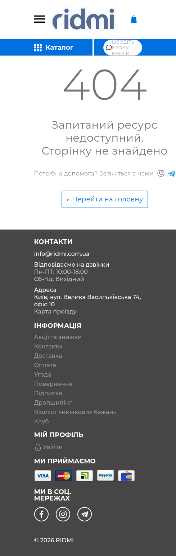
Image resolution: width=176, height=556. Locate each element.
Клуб (41, 421)
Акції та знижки (58, 337)
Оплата (45, 365)
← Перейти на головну (104, 199)
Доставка (48, 356)
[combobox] (122, 47)
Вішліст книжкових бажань (75, 412)
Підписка (48, 393)
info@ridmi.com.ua (62, 253)
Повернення (53, 384)
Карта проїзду (55, 311)
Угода (42, 375)
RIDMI (65, 540)
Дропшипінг (53, 403)
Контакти (48, 347)
